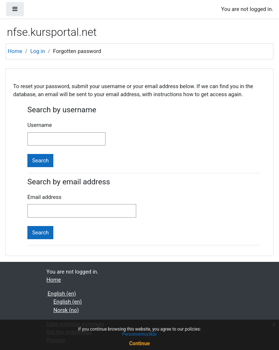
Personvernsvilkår (139, 334)
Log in (37, 51)
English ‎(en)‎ (61, 293)
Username (39, 125)
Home (15, 51)
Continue (139, 343)
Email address (44, 197)
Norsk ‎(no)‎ (66, 310)
